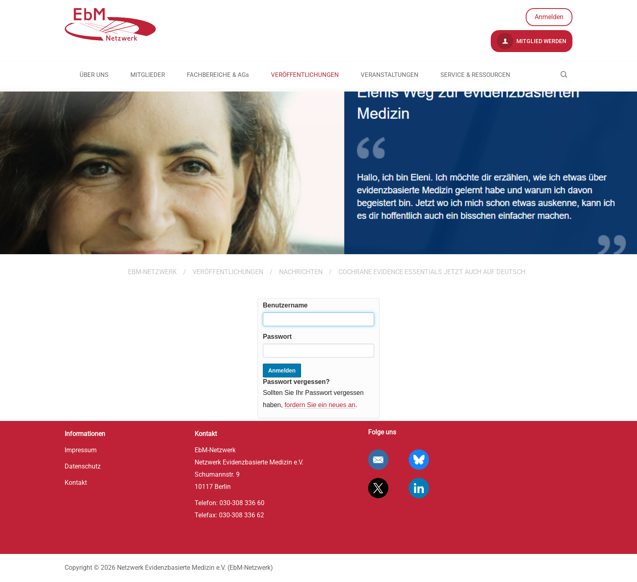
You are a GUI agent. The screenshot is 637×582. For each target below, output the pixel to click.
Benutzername (285, 305)
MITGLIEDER (147, 74)
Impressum (81, 450)
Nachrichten (301, 272)
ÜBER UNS (94, 74)
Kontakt (76, 482)
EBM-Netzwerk (152, 272)
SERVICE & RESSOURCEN (475, 74)
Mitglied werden (531, 41)
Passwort (277, 336)
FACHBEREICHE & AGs (218, 74)
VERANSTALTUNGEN (389, 74)
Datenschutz (83, 466)
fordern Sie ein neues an (319, 404)
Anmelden (549, 17)
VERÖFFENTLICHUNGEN (305, 74)
